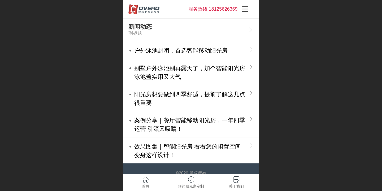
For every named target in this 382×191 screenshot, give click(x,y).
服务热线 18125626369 (212, 9)
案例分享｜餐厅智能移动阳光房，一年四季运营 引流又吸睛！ (189, 124)
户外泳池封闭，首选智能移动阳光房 (181, 50)
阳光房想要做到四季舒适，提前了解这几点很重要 (189, 98)
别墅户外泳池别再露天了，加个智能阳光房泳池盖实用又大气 (189, 72)
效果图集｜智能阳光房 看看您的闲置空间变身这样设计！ (187, 150)
